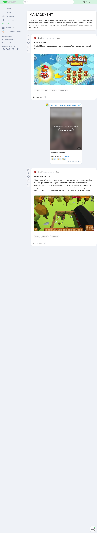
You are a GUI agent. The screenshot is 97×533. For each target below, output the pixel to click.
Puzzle (45, 90)
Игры (58, 38)
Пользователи (7, 39)
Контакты (13, 43)
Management (63, 90)
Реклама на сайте (8, 46)
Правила (5, 43)
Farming (53, 90)
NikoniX (40, 38)
